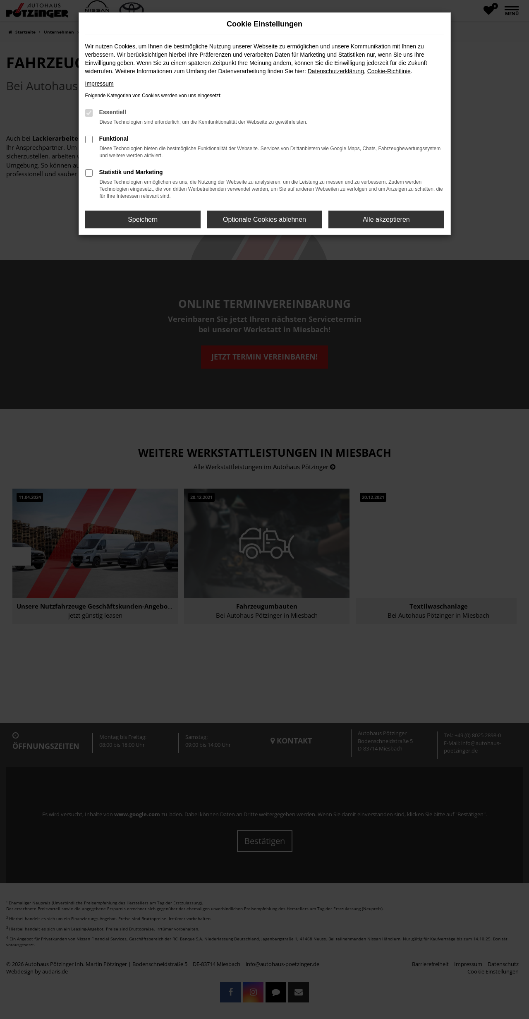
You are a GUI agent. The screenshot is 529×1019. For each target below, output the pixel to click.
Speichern (143, 219)
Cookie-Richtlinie (389, 71)
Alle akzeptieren (386, 219)
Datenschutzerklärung (336, 71)
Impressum (99, 83)
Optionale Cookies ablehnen (264, 219)
